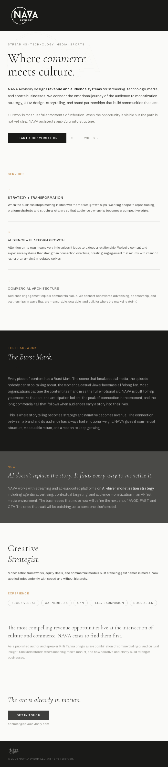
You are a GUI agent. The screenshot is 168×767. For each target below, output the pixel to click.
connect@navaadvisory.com (28, 725)
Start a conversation (37, 138)
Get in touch (28, 716)
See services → (85, 138)
